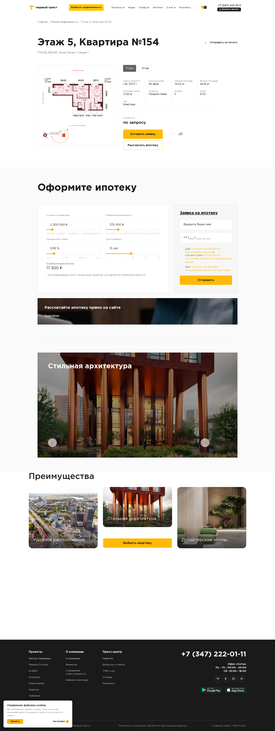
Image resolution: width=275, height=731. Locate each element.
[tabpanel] (137, 405)
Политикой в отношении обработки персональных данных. (208, 258)
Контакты (184, 8)
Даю (208, 268)
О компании (73, 659)
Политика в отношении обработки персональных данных (153, 726)
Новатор (34, 690)
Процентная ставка (57, 239)
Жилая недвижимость (64, 22)
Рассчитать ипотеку (143, 145)
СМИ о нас (109, 671)
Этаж (145, 68)
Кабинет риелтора (77, 680)
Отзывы (107, 677)
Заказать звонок (230, 9)
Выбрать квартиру (137, 629)
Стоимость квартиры (58, 215)
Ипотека (158, 8)
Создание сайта (221, 726)
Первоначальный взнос (119, 215)
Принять (15, 721)
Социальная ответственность (76, 672)
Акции (131, 8)
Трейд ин (144, 8)
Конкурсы (109, 683)
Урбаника (34, 696)
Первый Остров (38, 665)
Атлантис (34, 677)
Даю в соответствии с (208, 255)
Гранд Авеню (36, 683)
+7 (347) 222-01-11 (229, 5)
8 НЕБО (33, 671)
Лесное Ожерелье (40, 659)
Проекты (118, 8)
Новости (108, 659)
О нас (171, 8)
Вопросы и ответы (114, 665)
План (129, 68)
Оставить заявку (143, 134)
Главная (43, 22)
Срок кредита (114, 239)
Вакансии (71, 665)
